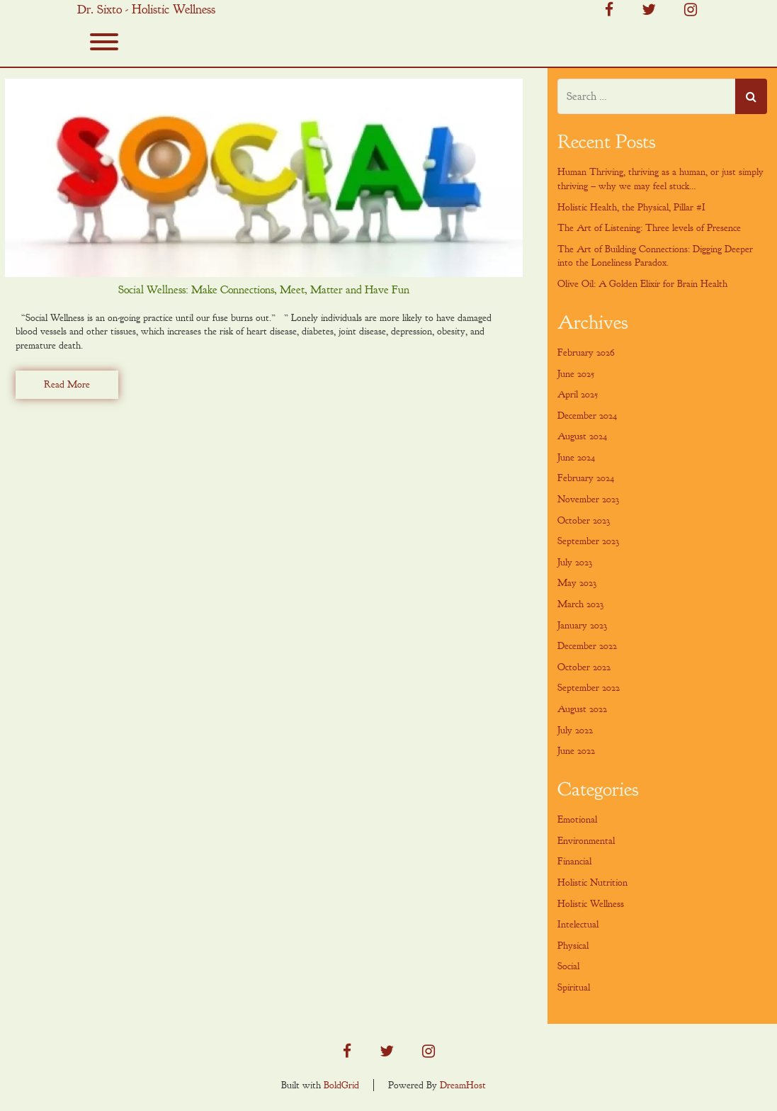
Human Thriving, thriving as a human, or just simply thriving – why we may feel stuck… (660, 179)
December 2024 (587, 416)
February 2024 (585, 478)
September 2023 (588, 541)
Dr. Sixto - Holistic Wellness (146, 10)
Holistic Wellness (590, 904)
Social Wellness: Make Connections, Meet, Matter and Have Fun (263, 290)
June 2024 (576, 457)
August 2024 (582, 436)
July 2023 (574, 562)
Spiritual (573, 987)
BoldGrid (341, 1085)
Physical (573, 946)
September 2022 (588, 688)
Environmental (586, 841)
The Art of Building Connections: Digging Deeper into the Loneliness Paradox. (655, 256)
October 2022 (584, 667)
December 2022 (587, 646)
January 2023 (582, 625)
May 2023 (576, 583)
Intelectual (578, 924)
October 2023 (583, 520)
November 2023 (588, 499)
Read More (67, 384)
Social (568, 966)
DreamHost (463, 1085)
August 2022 (582, 709)
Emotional (577, 819)
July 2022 (575, 730)
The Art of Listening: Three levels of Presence (649, 228)
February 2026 (586, 352)
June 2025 (575, 374)
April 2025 (577, 394)
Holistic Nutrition (592, 882)
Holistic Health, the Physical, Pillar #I (631, 207)
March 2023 (580, 604)
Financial (574, 861)
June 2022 (576, 751)
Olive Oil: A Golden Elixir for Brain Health (642, 284)
